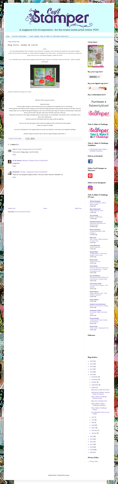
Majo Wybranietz (95, 209)
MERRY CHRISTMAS (96, 217)
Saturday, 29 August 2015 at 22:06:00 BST (35, 160)
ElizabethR (16, 172)
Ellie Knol (93, 237)
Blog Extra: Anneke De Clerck (100, 390)
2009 (91, 449)
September (94, 385)
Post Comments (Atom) (23, 211)
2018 (91, 366)
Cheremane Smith (95, 283)
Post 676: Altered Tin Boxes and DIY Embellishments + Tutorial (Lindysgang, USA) (99, 269)
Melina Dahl (93, 260)
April (93, 425)
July (92, 417)
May (92, 422)
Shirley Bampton (95, 201)
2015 (91, 374)
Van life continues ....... (96, 247)
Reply (14, 154)
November (94, 379)
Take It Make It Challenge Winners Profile (99, 397)
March (93, 428)
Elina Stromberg (95, 229)
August (93, 387)
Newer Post (11, 208)
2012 (91, 441)
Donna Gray (94, 326)
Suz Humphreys (95, 275)
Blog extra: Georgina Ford (99, 401)
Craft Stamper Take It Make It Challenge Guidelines (48, 36)
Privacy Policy (94, 461)
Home (7, 36)
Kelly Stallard (94, 299)
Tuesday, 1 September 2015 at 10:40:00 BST (33, 172)
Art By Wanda (16, 160)
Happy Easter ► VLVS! (96, 210)
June (93, 420)
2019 (91, 364)
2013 (91, 439)
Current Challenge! (19, 36)
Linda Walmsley (95, 245)
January (94, 433)
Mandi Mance (94, 291)
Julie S (14, 149)
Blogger (67, 475)
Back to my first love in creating (99, 306)
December (94, 377)
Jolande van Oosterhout (97, 304)
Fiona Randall (94, 318)
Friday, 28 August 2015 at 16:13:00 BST (29, 149)
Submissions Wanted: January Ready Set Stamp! (100, 393)
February (94, 430)
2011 (91, 444)
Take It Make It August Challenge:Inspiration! (98, 404)
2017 (91, 369)
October (94, 382)
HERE (63, 133)
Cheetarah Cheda (95, 310)
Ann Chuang (94, 215)
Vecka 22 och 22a (95, 261)
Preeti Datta (93, 266)
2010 (91, 447)
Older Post (78, 208)
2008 (91, 452)
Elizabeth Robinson (96, 222)
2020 (91, 361)
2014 (91, 436)
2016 (91, 372)
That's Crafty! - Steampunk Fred (99, 328)
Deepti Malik (94, 252)
